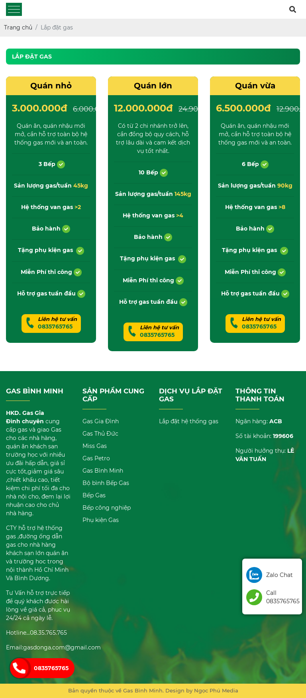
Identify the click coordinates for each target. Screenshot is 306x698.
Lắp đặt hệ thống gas (188, 421)
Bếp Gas (94, 495)
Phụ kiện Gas (100, 520)
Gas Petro (96, 458)
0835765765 (51, 668)
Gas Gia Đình (100, 421)
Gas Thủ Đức (100, 433)
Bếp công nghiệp (106, 507)
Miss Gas (94, 446)
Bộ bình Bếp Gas (105, 483)
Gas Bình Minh (102, 470)
